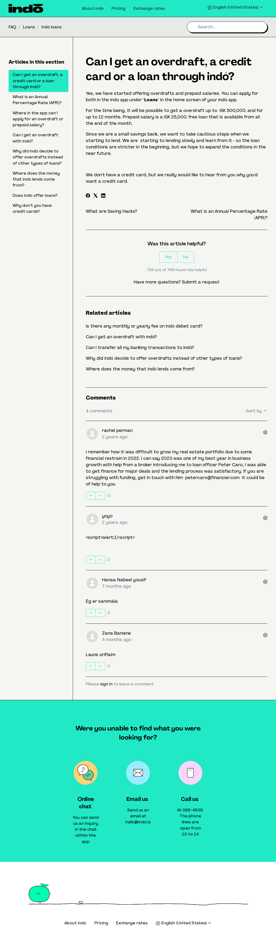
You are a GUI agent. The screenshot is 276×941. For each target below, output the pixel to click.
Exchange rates (149, 8)
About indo (93, 8)
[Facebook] (88, 196)
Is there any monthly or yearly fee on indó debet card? (144, 326)
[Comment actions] (265, 432)
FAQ (12, 27)
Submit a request (201, 282)
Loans (29, 27)
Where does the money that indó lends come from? (140, 369)
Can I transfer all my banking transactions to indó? (140, 347)
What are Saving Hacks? (111, 211)
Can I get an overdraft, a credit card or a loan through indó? (38, 80)
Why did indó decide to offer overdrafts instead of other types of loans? (164, 358)
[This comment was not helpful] (100, 496)
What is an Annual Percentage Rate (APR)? (37, 99)
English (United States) (235, 7)
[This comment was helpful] (91, 496)
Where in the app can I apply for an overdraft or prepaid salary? (38, 119)
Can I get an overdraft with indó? (121, 337)
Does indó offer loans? (35, 195)
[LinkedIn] (103, 196)
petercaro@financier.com (212, 478)
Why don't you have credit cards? (32, 208)
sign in (106, 684)
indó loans (51, 27)
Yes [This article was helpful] (168, 257)
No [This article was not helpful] (186, 257)
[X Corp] (95, 196)
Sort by (256, 411)
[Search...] (227, 27)
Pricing (118, 8)
